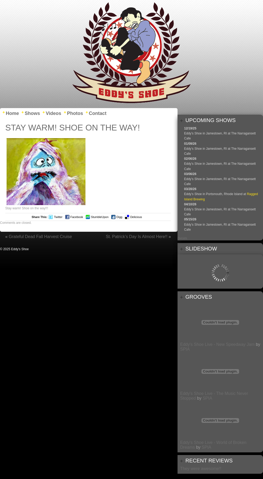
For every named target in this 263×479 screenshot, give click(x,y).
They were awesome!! (200, 468)
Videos (53, 113)
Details (182, 238)
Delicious (136, 217)
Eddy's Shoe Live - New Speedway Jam (217, 344)
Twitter (58, 217)
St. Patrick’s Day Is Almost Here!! (136, 236)
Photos (75, 113)
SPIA (185, 349)
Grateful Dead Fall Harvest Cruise (40, 236)
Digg (120, 217)
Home (12, 113)
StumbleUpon (100, 217)
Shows (32, 113)
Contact (98, 113)
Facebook (76, 217)
